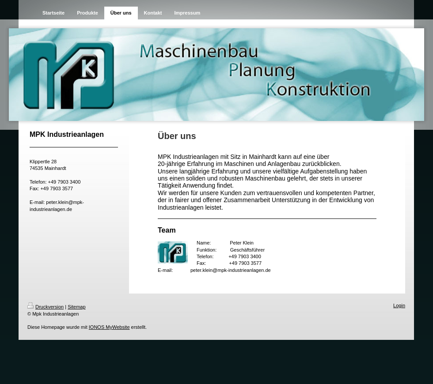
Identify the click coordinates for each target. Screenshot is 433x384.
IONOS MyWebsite (109, 327)
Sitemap (76, 306)
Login (399, 305)
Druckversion (45, 306)
